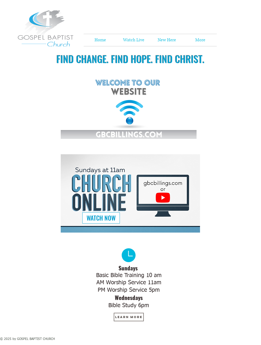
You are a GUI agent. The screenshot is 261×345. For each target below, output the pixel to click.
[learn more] (129, 317)
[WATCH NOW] (101, 218)
